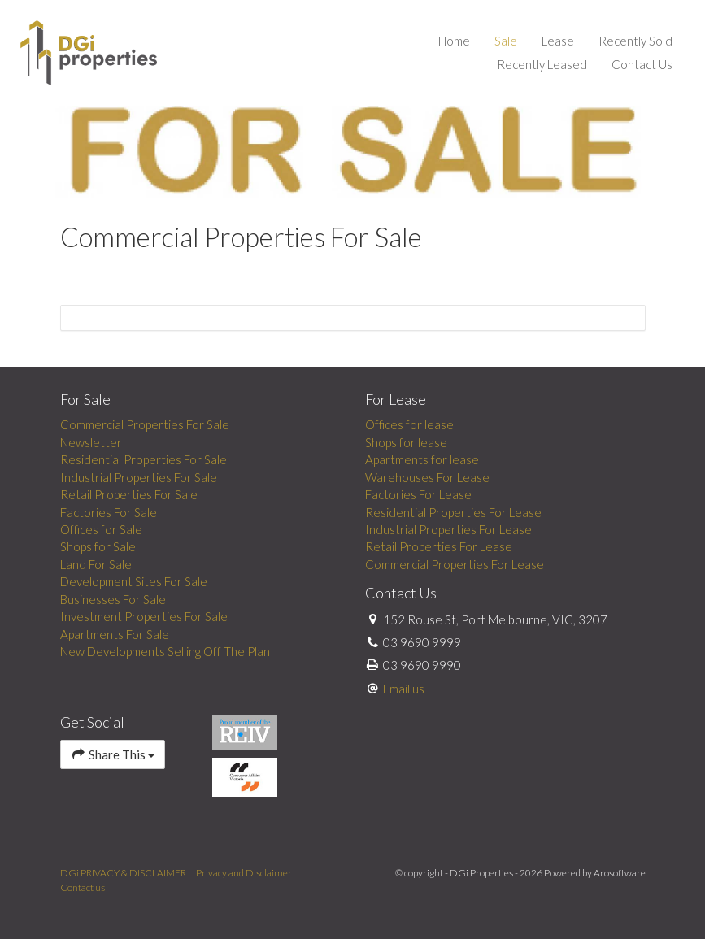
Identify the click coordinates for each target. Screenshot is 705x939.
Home (454, 40)
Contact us (82, 887)
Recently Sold (635, 40)
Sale (505, 40)
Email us (403, 688)
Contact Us (641, 64)
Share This (112, 754)
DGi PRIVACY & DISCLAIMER (123, 873)
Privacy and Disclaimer (244, 873)
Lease (558, 40)
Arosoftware (620, 873)
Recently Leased (542, 64)
